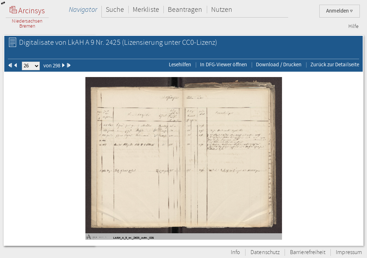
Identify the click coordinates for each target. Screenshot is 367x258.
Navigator (83, 9)
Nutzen (221, 9)
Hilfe (353, 26)
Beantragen (185, 9)
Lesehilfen (180, 64)
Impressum (349, 252)
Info (235, 252)
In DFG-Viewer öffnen (223, 64)
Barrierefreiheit (307, 252)
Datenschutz (265, 252)
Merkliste (146, 9)
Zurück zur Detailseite (334, 64)
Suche (115, 9)
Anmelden (339, 11)
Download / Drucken (278, 64)
